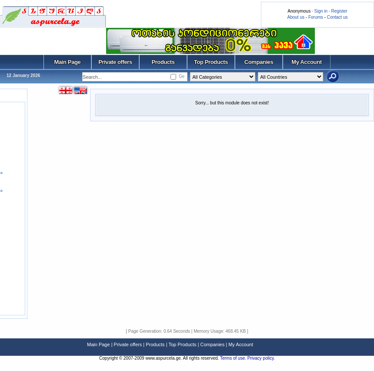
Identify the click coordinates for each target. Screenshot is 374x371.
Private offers (115, 62)
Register (339, 11)
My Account (306, 62)
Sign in (320, 11)
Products (162, 62)
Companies (259, 62)
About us (295, 17)
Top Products (211, 62)
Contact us (337, 17)
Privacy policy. (261, 358)
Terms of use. (233, 358)
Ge (181, 76)
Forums (315, 17)
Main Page (67, 62)
